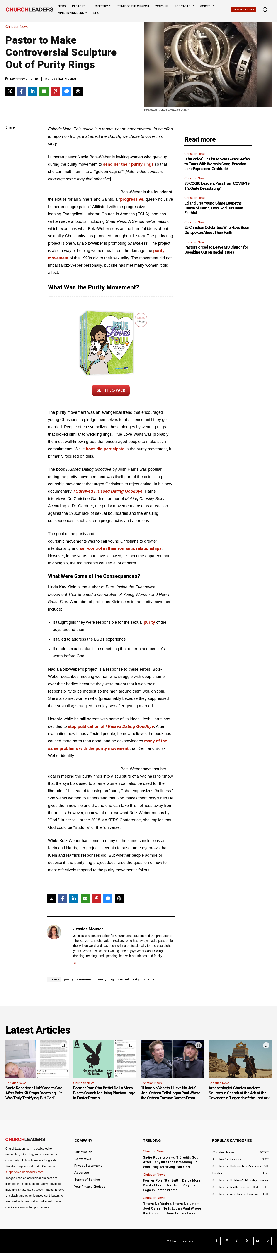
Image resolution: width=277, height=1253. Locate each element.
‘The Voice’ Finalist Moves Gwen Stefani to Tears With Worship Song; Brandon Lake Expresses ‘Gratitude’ (217, 164)
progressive (131, 199)
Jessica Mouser (64, 79)
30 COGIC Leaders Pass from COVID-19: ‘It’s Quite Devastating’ (217, 186)
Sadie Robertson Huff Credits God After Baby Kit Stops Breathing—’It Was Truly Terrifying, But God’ (33, 1093)
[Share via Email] (44, 91)
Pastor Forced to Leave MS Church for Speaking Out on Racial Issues (216, 249)
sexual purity (128, 979)
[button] (265, 9)
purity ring (105, 979)
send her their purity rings (128, 164)
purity (149, 622)
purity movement (78, 979)
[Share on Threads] (78, 91)
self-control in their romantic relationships (121, 548)
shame (149, 979)
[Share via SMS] (66, 91)
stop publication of (111, 726)
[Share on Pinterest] (55, 91)
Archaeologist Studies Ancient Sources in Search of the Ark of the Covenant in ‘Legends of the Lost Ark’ (240, 1093)
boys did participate (105, 449)
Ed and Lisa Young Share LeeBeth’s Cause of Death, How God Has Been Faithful (213, 208)
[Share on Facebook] (21, 91)
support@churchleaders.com (24, 1172)
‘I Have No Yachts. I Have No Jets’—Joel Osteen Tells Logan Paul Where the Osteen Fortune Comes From (170, 1093)
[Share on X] (10, 91)
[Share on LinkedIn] (32, 91)
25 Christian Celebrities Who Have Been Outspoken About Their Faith (216, 230)
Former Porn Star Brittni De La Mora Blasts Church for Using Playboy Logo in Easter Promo (104, 1093)
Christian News (18, 26)
